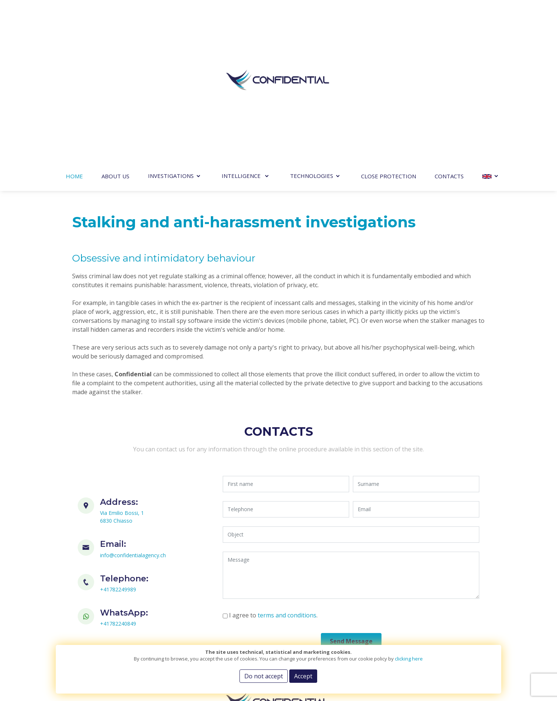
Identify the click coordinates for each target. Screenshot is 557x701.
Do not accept (263, 676)
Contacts (449, 176)
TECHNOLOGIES (311, 175)
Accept (303, 676)
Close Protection (388, 176)
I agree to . (282, 615)
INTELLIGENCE (242, 175)
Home (74, 176)
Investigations (171, 175)
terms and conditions (296, 615)
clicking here (409, 658)
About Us (115, 176)
